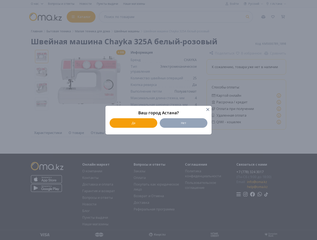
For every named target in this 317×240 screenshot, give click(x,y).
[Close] (207, 109)
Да (133, 123)
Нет (183, 123)
